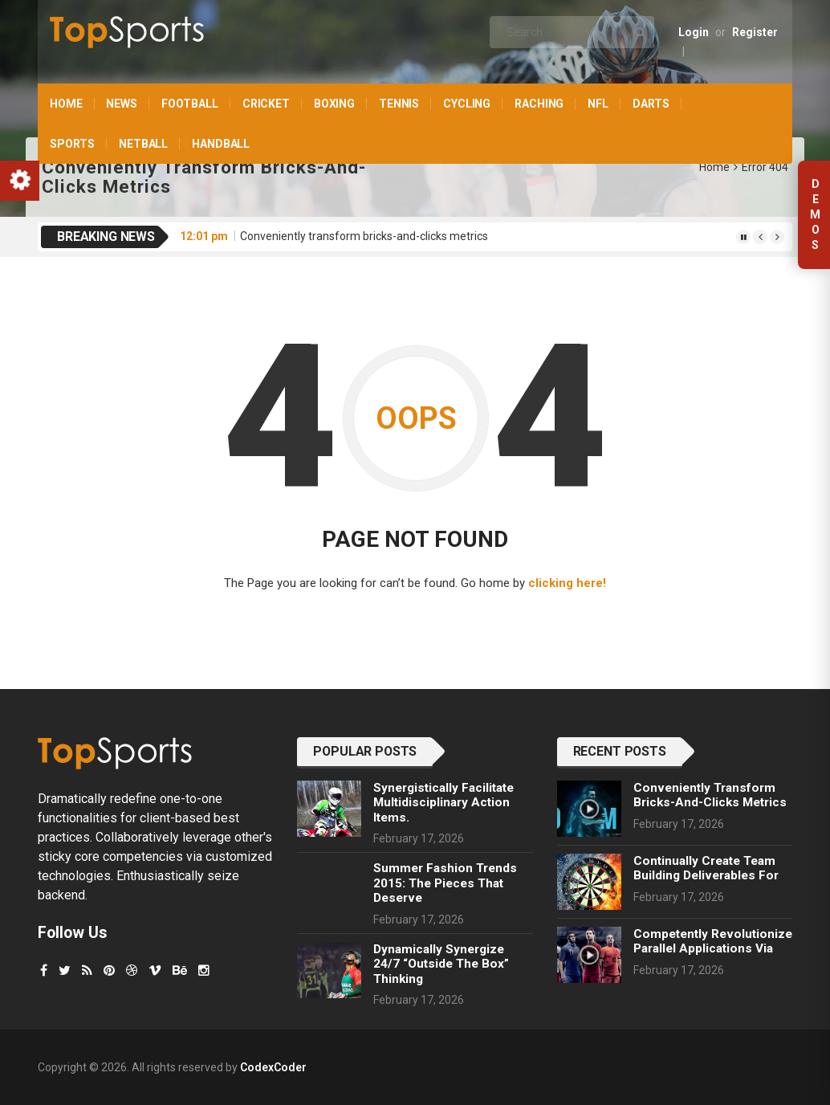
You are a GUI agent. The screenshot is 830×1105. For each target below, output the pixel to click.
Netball (143, 143)
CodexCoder (273, 1067)
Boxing (334, 103)
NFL (598, 103)
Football (189, 103)
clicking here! (567, 583)
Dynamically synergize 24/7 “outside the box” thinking (441, 964)
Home (66, 103)
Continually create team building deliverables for (706, 868)
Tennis (399, 103)
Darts (651, 103)
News (121, 103)
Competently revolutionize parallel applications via (712, 941)
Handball (221, 143)
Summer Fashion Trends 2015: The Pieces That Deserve (445, 883)
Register (755, 32)
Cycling (466, 103)
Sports (72, 143)
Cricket (266, 103)
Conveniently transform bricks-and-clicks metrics (364, 236)
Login (693, 32)
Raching (539, 103)
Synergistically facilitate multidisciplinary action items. (443, 803)
